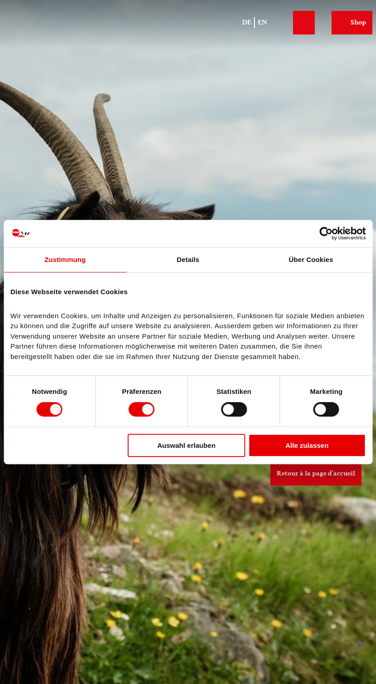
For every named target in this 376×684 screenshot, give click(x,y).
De (246, 22)
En (262, 22)
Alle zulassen (306, 445)
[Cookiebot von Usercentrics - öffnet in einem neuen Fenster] (326, 233)
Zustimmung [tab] (65, 259)
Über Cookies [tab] (311, 259)
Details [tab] (188, 259)
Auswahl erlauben (186, 445)
